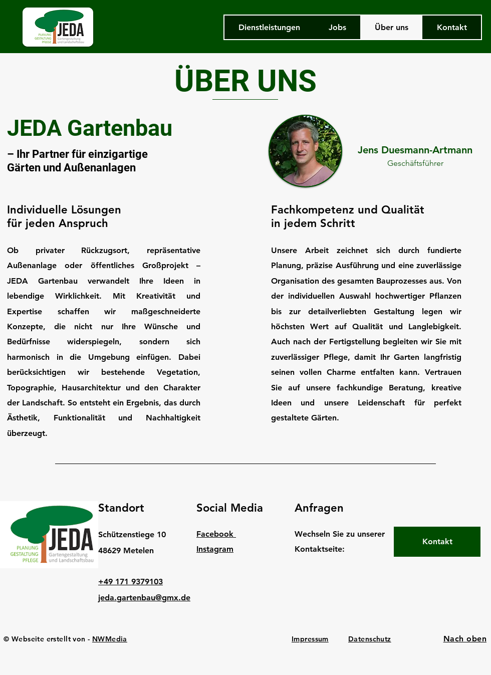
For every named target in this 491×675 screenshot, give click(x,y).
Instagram (214, 549)
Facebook (216, 534)
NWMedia (109, 638)
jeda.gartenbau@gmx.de (144, 597)
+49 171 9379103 (130, 581)
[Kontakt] (437, 542)
